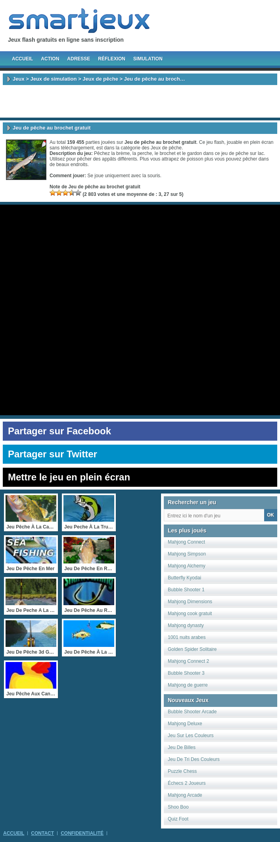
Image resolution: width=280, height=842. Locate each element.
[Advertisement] (140, 101)
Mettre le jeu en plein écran (69, 477)
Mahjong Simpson (187, 554)
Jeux (19, 79)
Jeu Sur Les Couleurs (190, 735)
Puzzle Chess (182, 771)
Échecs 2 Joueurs (186, 783)
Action (50, 59)
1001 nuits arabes (186, 637)
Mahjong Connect (186, 542)
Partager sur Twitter (52, 454)
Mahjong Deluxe (185, 723)
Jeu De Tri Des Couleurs (194, 759)
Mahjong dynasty (186, 625)
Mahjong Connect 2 (188, 661)
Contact (42, 833)
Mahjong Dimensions (190, 601)
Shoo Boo (178, 807)
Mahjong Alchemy (186, 566)
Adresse (78, 59)
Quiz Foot (178, 819)
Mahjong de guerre (188, 685)
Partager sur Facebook (59, 431)
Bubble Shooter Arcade (192, 711)
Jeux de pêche (100, 79)
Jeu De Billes (182, 747)
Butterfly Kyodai (184, 578)
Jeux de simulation (53, 79)
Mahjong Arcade (185, 795)
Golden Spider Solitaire (192, 649)
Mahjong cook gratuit (190, 613)
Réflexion (111, 59)
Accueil (22, 59)
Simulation (148, 59)
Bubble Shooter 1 (186, 589)
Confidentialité (82, 833)
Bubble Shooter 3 (186, 673)
